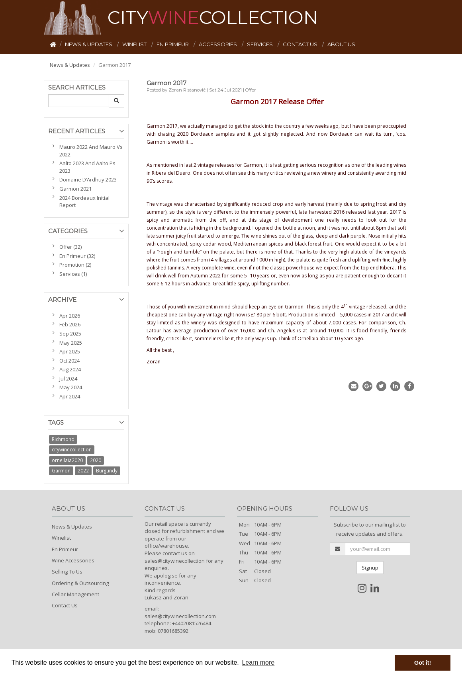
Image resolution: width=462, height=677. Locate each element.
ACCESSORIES (218, 44)
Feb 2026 (69, 324)
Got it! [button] (422, 662)
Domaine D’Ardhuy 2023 (88, 179)
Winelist (61, 537)
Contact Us (65, 605)
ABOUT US (341, 44)
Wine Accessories (73, 560)
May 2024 (70, 387)
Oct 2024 (69, 360)
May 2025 (70, 342)
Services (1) (73, 273)
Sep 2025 (70, 333)
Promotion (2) (75, 264)
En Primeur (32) (77, 255)
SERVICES (260, 44)
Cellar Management (75, 594)
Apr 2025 (69, 351)
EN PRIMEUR (173, 44)
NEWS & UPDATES (89, 44)
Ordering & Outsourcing (80, 583)
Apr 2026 (69, 315)
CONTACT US (301, 44)
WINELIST (135, 44)
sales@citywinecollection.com (180, 616)
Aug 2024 (70, 369)
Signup (370, 567)
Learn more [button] (258, 662)
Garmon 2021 (75, 188)
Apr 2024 (69, 396)
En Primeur (65, 549)
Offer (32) (70, 246)
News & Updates (70, 64)
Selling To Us (67, 571)
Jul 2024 (68, 378)
